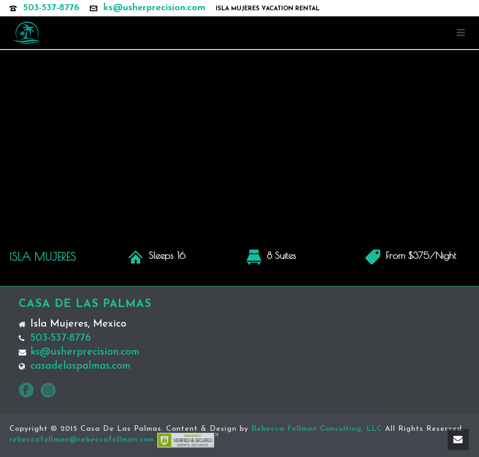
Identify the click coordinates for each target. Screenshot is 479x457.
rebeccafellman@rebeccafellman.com (81, 439)
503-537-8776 (51, 8)
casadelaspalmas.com (80, 366)
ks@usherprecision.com (154, 8)
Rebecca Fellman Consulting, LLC (316, 429)
